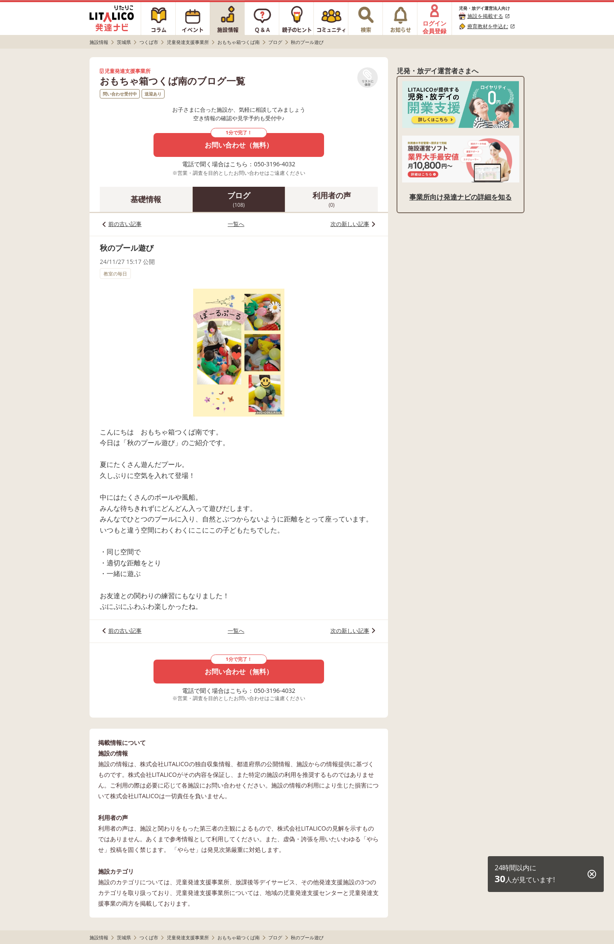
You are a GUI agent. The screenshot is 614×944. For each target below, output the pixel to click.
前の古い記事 (125, 224)
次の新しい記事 (349, 224)
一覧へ (236, 224)
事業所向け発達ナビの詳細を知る (460, 197)
